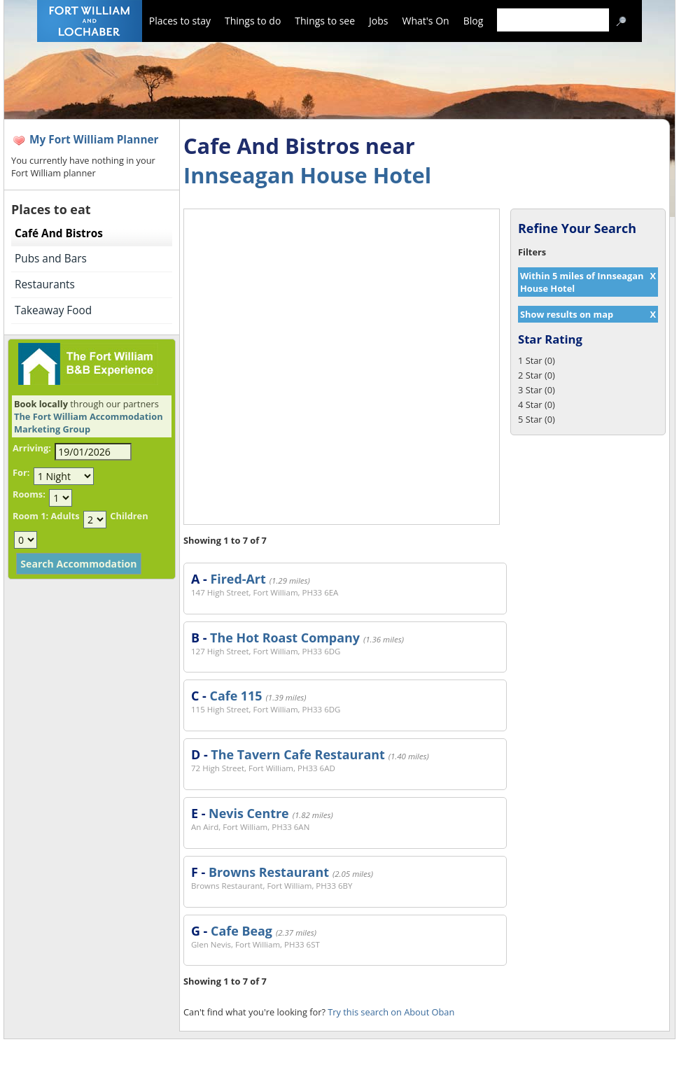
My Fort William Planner (94, 139)
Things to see (325, 20)
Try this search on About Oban (391, 1012)
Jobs (378, 20)
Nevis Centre (249, 813)
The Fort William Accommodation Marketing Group (88, 422)
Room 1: (30, 515)
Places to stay (180, 20)
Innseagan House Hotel (307, 175)
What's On (425, 20)
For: (21, 472)
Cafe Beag (241, 930)
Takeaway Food (53, 310)
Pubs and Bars (51, 258)
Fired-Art (237, 578)
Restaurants (45, 284)
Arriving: (32, 448)
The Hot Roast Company (285, 637)
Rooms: (29, 494)
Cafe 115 (235, 695)
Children (129, 515)
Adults (64, 515)
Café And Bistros (59, 233)
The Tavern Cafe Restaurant (297, 754)
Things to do (253, 20)
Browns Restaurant (269, 872)
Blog (473, 20)
